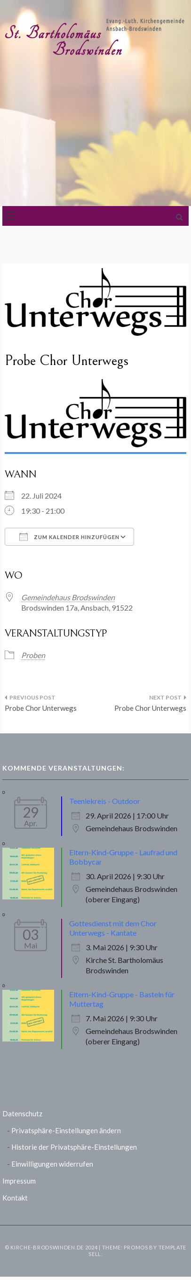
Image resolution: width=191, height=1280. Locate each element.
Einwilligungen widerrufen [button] (52, 1164)
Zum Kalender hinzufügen (69, 537)
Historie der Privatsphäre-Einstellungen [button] (74, 1147)
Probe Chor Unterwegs (41, 708)
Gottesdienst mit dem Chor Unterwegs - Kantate (113, 928)
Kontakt (15, 1197)
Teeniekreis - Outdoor (104, 800)
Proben (33, 655)
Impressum (19, 1181)
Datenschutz (22, 1113)
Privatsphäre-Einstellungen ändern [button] (66, 1130)
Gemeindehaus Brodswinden (68, 597)
